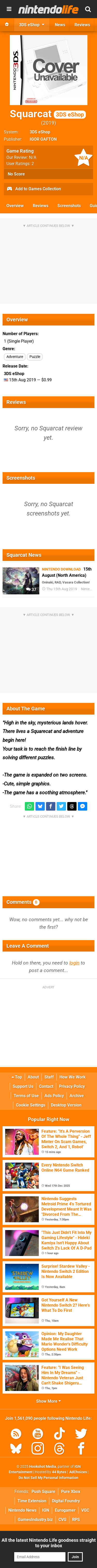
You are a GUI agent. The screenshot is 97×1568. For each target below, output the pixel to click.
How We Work (72, 1077)
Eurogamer (65, 1510)
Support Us (23, 1086)
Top (17, 1077)
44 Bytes (59, 1472)
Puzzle (34, 357)
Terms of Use (26, 1095)
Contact (46, 1086)
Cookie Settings (30, 1105)
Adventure (14, 357)
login (74, 963)
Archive (77, 1095)
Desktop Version (66, 1105)
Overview (15, 205)
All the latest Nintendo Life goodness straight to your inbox (49, 1542)
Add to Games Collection (33, 189)
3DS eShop (40, 132)
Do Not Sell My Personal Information (48, 1478)
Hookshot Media (42, 1466)
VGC (85, 1510)
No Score (16, 174)
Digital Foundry (66, 1500)
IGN (45, 1510)
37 (31, 589)
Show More (48, 1401)
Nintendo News (22, 1510)
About (33, 1077)
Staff (49, 1077)
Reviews (40, 205)
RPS (76, 1519)
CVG (62, 1519)
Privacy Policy (72, 1086)
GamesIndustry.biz (35, 1519)
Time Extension (32, 1500)
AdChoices (78, 1472)
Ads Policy (54, 1095)
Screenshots (69, 205)
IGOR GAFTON (43, 139)
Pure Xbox (70, 1491)
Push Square (43, 1491)
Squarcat (48, 114)
